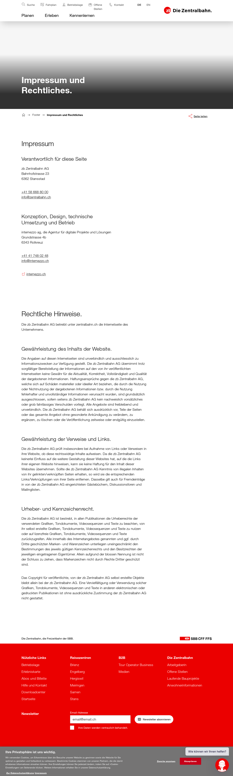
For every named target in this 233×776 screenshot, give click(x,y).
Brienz (74, 665)
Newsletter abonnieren (154, 719)
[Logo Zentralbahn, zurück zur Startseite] (188, 10)
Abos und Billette (34, 678)
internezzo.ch (36, 274)
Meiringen (77, 685)
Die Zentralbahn (180, 657)
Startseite (28, 699)
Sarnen (75, 692)
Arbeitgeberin (176, 665)
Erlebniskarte (30, 672)
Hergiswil (76, 678)
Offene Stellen (177, 672)
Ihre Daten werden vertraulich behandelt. (103, 727)
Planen (27, 15)
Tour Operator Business (136, 665)
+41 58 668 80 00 (34, 192)
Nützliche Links (33, 657)
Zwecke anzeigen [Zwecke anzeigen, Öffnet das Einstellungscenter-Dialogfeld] (166, 763)
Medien (124, 672)
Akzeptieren (190, 763)
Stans (74, 699)
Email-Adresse (79, 712)
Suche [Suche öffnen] (28, 4)
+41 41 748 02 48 (34, 256)
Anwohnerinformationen (184, 685)
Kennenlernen (82, 15)
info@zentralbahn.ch (36, 197)
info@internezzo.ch (35, 261)
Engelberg (77, 672)
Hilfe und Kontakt (34, 685)
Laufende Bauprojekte (183, 678)
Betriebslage (30, 665)
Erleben (52, 15)
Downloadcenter (33, 692)
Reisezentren (80, 657)
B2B (122, 657)
